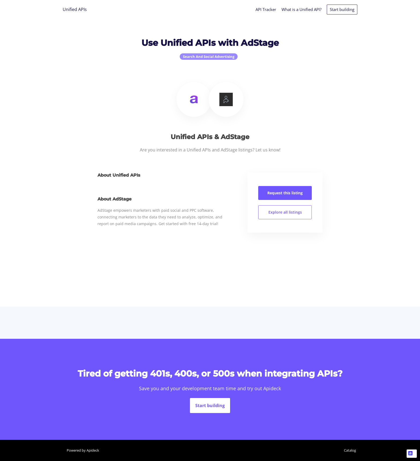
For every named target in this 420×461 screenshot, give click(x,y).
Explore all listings (285, 212)
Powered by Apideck (83, 450)
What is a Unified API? (301, 9)
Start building (342, 9)
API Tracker (266, 9)
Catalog (350, 450)
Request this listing (285, 192)
